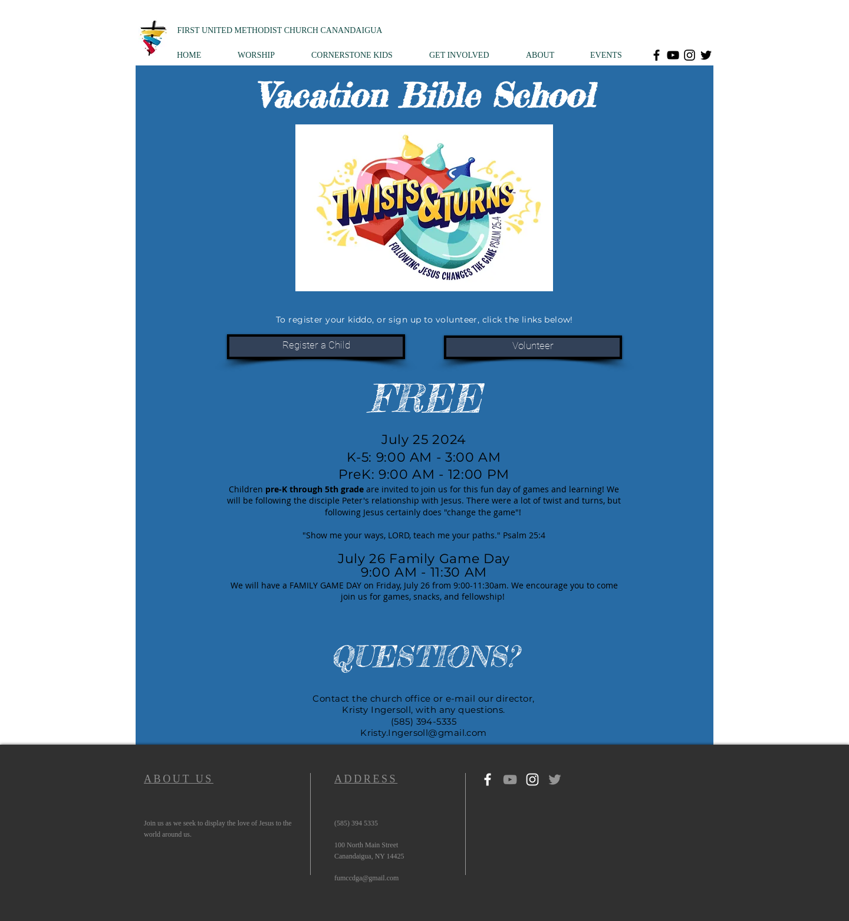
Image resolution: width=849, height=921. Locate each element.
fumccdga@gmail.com (366, 878)
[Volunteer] (533, 347)
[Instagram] (689, 55)
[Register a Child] (316, 346)
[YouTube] (673, 55)
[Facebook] (656, 55)
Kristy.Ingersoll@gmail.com (423, 732)
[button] (265, 55)
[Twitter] (706, 55)
